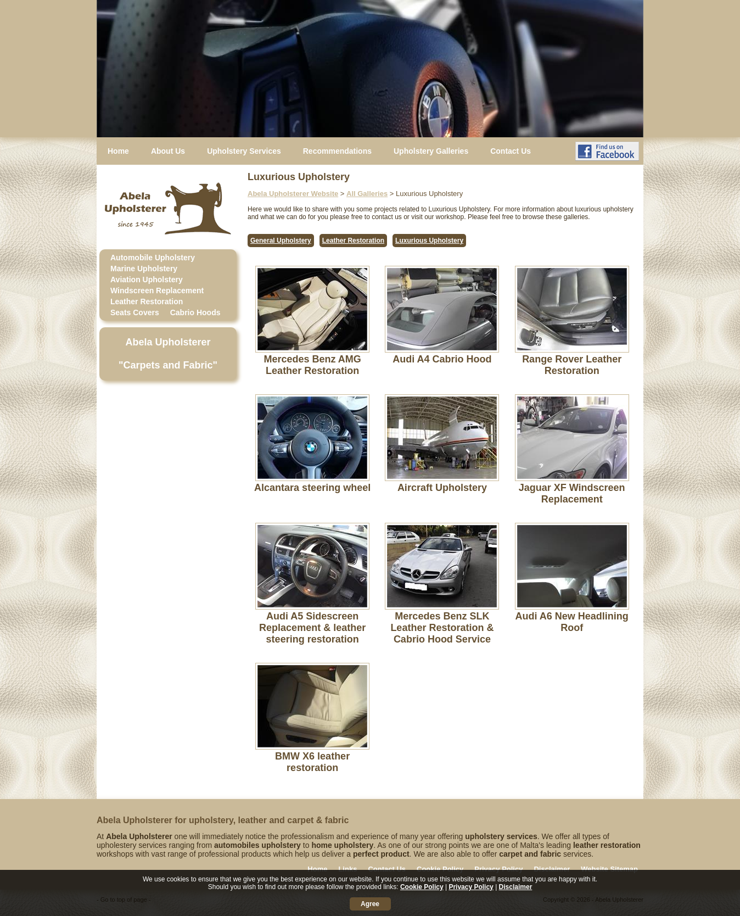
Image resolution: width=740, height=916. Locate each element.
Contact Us (510, 151)
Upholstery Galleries (431, 151)
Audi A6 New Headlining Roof (571, 622)
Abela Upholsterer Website (293, 193)
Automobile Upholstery (152, 257)
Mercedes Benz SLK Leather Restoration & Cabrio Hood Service (442, 628)
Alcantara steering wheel (312, 487)
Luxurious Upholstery (429, 240)
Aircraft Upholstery (442, 487)
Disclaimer (552, 869)
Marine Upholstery (143, 268)
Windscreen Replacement (157, 290)
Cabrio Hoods (195, 312)
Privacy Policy (498, 869)
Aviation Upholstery (146, 279)
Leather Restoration (146, 301)
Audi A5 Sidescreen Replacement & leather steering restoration (312, 628)
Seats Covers (134, 312)
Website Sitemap (609, 869)
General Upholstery (280, 240)
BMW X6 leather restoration (312, 762)
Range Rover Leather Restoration (571, 365)
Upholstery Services (244, 151)
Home (118, 151)
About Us (168, 151)
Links (347, 869)
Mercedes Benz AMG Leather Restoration (312, 365)
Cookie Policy (440, 869)
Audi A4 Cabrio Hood (442, 359)
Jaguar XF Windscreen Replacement (572, 493)
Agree (370, 904)
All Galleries (367, 193)
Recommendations (337, 151)
